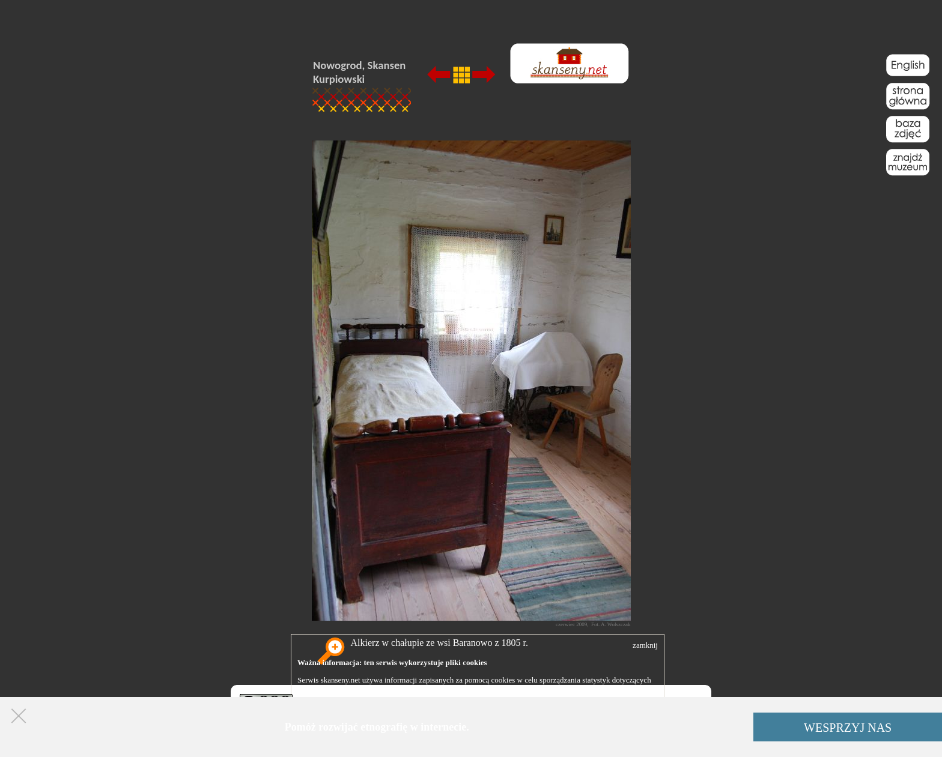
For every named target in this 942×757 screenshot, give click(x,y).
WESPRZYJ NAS (848, 727)
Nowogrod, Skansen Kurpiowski (359, 72)
